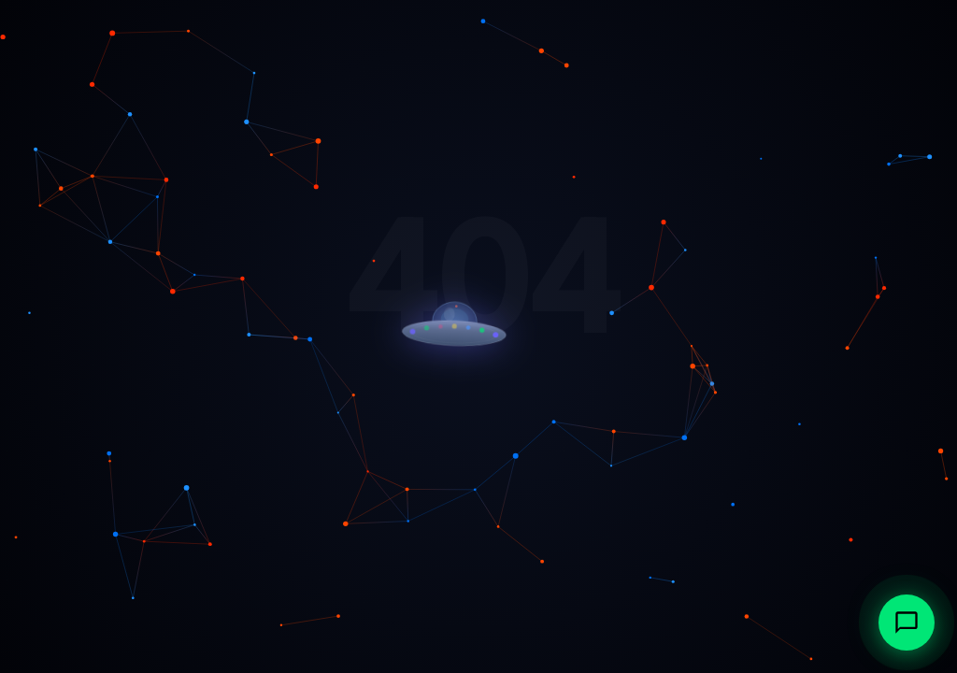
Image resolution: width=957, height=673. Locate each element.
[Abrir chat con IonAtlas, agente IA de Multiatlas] (906, 622)
